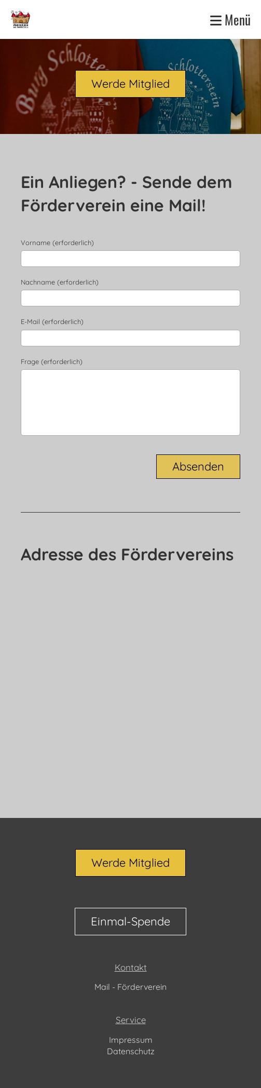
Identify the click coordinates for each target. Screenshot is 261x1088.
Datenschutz (131, 1051)
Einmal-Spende (130, 921)
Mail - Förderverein (130, 987)
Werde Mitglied (130, 83)
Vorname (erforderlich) (57, 242)
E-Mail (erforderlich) (52, 321)
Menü (230, 19)
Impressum (131, 1040)
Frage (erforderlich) (52, 361)
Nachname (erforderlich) (60, 282)
